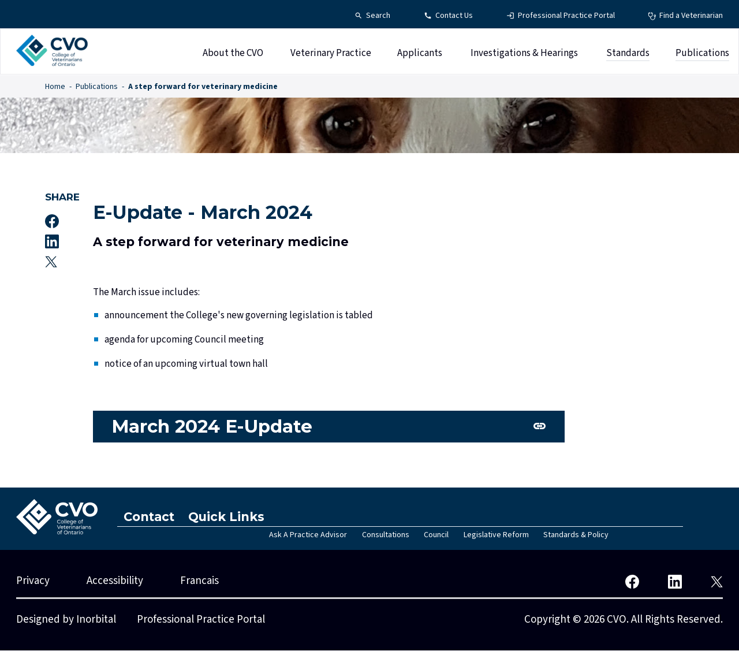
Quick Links (228, 517)
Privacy (33, 581)
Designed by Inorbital (66, 620)
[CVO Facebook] (632, 581)
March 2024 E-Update (214, 426)
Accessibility (115, 581)
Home (55, 86)
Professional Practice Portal (201, 620)
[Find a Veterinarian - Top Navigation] (685, 16)
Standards (628, 54)
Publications (702, 54)
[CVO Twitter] (717, 581)
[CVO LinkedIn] (675, 581)
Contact (150, 517)
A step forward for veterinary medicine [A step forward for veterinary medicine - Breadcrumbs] (203, 86)
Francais (199, 581)
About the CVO (233, 54)
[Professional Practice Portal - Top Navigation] (560, 16)
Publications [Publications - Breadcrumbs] (97, 86)
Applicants (419, 54)
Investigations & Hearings (524, 54)
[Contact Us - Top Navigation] (448, 16)
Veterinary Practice (330, 54)
